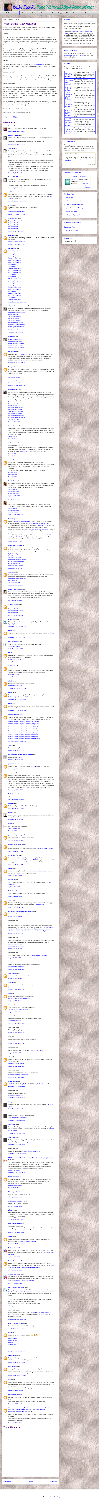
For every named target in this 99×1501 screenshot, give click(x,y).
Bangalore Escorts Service (15, 322)
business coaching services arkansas (18, 1009)
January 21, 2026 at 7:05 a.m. (16, 1423)
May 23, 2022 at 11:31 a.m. (15, 933)
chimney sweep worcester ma (16, 1041)
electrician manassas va (14, 1020)
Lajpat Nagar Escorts (14, 589)
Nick (9, 745)
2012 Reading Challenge (77, 176)
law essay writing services (24, 354)
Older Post (53, 1481)
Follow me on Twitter (29, 13)
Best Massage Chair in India (16, 659)
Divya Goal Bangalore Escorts (17, 306)
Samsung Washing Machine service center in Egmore (23, 734)
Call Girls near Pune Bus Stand (21, 521)
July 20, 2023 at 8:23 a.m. (15, 1188)
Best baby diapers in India (21, 708)
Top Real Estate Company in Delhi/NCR (23, 1280)
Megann (10, 982)
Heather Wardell (13, 135)
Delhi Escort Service (14, 891)
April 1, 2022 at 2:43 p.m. (15, 875)
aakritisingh (11, 336)
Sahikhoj (31, 817)
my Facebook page (39, 64)
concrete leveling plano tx (15, 1095)
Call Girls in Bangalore (14, 316)
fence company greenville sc (32, 1151)
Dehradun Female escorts (15, 409)
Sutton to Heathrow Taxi (15, 944)
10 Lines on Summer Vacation (18, 931)
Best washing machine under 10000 (18, 697)
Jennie (10, 126)
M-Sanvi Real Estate (14, 1248)
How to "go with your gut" (72, 215)
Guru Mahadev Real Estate (16, 1287)
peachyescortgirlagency (15, 835)
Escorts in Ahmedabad (15, 1223)
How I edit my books (70, 211)
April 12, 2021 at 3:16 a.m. (15, 496)
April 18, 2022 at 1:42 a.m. (15, 907)
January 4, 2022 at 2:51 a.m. (16, 759)
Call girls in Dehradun (14, 419)
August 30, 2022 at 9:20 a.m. (16, 1066)
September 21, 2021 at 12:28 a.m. (17, 699)
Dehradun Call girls (13, 404)
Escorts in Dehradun (13, 405)
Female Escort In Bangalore (16, 326)
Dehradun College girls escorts (16, 417)
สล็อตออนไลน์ (12, 1341)
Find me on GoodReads (81, 13)
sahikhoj (10, 812)
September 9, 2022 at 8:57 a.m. (16, 1144)
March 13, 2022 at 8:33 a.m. (16, 799)
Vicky (10, 900)
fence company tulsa (37, 1050)
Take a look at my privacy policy (74, 55)
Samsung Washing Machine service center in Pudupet (23, 733)
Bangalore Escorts (13, 223)
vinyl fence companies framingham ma (19, 998)
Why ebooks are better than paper (74, 208)
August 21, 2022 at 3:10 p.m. (16, 978)
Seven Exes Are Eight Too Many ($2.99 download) (69, 130)
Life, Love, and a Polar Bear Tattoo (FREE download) (68, 122)
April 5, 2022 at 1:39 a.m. (15, 887)
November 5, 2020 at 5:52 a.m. (16, 362)
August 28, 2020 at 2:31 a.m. (16, 244)
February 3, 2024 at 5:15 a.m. (16, 1232)
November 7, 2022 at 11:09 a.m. (17, 1172)
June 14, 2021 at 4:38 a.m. (15, 585)
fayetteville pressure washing (16, 1063)
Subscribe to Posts (69, 227)
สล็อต (10, 1337)
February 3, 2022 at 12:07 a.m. (16, 790)
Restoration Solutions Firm (16, 1261)
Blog (36, 766)
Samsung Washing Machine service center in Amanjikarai (24, 731)
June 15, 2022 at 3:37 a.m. (15, 948)
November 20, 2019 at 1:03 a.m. (17, 201)
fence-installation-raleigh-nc (16, 966)
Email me (44, 13)
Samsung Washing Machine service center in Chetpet (23, 736)
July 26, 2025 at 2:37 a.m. (15, 1306)
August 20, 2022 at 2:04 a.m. (16, 958)
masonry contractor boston (28, 1241)
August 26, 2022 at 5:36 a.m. (16, 1032)
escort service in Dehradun (15, 411)
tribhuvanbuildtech (14, 1394)
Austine (10, 1005)
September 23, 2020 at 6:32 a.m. (17, 302)
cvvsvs (10, 1379)
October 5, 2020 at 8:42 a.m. (16, 332)
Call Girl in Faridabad (14, 582)
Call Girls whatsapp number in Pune (39, 523)
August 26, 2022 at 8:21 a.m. (16, 1043)
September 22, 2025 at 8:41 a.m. (17, 1319)
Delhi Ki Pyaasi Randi (14, 251)
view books (87, 187)
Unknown (11, 235)
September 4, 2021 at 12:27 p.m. (17, 649)
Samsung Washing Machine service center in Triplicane (23, 721)
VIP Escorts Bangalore (14, 320)
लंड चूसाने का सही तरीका (14, 258)
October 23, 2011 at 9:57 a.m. (16, 131)
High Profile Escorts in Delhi (16, 343)
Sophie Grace (12, 192)
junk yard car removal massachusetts (18, 987)
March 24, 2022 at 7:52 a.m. (16, 831)
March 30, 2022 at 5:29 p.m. (16, 840)
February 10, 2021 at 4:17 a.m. (16, 385)
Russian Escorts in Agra (42, 525)
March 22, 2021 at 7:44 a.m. (16, 477)
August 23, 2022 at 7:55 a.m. (16, 1001)
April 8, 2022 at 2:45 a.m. (15, 896)
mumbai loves (12, 248)
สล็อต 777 (11, 1210)
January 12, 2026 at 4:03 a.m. (16, 1404)
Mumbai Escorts (12, 489)
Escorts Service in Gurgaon (15, 345)
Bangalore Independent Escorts (16, 221)
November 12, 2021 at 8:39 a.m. (17, 741)
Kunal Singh (12, 518)
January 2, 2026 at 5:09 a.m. (16, 1390)
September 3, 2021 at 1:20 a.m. (16, 637)
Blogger (59, 1497)
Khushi (10, 630)
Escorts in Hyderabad (14, 563)
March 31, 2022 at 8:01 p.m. (16, 864)
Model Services (12, 218)
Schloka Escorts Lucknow (16, 1201)
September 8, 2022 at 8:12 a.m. (16, 1133)
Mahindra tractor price (14, 828)
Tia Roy (20, 757)
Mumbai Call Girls (13, 491)
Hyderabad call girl (13, 554)
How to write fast (69, 197)
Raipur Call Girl (12, 580)
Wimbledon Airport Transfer (16, 946)
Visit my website (11, 13)
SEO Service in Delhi (14, 1170)
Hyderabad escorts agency (15, 565)
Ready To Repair (13, 367)
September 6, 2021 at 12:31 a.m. (17, 662)
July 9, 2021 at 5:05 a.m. (15, 600)
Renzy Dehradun (13, 389)
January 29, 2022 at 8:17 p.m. (16, 769)
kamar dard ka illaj (13, 674)
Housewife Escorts (13, 592)
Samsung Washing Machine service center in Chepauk (23, 725)
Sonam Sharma (12, 460)
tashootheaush (12, 1081)
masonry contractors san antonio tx (18, 1117)
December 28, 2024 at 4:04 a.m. (17, 1244)
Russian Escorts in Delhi (15, 341)
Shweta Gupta (12, 481)
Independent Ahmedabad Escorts (17, 578)
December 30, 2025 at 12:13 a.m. (17, 1375)
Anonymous (11, 1102)
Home (31, 1481)
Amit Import (12, 973)
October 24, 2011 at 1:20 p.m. (16, 173)
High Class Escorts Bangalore (16, 324)
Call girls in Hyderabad (15, 545)
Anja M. (10, 148)
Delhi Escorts (12, 443)
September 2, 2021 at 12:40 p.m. (17, 626)
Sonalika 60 (11, 879)
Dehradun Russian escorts (15, 407)
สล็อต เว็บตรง (12, 1345)
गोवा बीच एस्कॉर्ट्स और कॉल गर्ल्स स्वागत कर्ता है (20, 754)
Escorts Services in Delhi (15, 379)
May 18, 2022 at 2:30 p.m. (15, 916)
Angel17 (10, 1236)
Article (21, 806)
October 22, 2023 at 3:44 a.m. (16, 1219)
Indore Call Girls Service (15, 1323)
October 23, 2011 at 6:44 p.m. (16, 144)
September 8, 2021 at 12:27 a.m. (17, 688)
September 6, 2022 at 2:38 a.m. (16, 1120)
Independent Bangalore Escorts (16, 312)
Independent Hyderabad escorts (17, 559)
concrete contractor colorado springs (18, 1074)
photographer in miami (28, 1142)
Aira (9, 993)
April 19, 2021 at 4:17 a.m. (15, 514)
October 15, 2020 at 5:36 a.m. (16, 347)
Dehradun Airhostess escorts (16, 415)
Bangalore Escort (13, 612)
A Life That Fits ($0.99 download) (68, 88)
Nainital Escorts (13, 426)
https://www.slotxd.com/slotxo (16, 211)
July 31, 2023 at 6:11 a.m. (15, 1206)
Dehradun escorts (13, 402)
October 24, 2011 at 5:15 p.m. (16, 188)
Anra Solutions (12, 1366)
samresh (10, 803)
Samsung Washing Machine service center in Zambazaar (23, 723)
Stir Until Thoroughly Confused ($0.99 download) (68, 96)
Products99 (11, 619)
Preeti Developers (13, 1176)
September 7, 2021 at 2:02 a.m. (16, 677)
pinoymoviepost (12, 763)
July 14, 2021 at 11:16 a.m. (15, 615)
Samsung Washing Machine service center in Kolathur (23, 729)
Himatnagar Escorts (14, 1192)
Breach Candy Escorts (14, 493)
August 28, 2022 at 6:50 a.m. (16, 1053)
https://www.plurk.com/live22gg (17, 241)
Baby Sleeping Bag (13, 641)
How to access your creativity (73, 201)
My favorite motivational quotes (73, 204)
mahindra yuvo (40, 904)
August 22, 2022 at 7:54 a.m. (16, 989)
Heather (73, 179)
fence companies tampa (34, 1030)
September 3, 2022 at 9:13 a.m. (16, 1097)
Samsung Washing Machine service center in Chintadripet (24, 738)
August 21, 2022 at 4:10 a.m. (16, 969)
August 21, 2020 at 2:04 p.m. (16, 231)
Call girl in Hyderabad (14, 557)
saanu (10, 823)
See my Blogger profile (60, 13)
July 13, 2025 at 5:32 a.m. (15, 1283)
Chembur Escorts (13, 512)
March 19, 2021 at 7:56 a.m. (16, 456)
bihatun (10, 868)
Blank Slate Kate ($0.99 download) (68, 74)
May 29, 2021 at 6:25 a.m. (15, 541)
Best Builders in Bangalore (15, 1185)
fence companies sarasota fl (39, 955)
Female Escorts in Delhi (15, 339)
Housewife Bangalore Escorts (16, 328)
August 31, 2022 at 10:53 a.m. (16, 1077)
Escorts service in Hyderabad (16, 561)
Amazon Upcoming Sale (15, 646)
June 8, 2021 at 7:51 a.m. (15, 568)
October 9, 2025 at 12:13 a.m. (16, 1328)
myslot (10, 205)
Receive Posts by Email (71, 230)
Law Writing (12, 351)
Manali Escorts (12, 436)
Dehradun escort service (15, 413)
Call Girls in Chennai (14, 377)
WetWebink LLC (13, 855)
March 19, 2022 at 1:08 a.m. (16, 819)
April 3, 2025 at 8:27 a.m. (15, 1257)
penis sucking (12, 255)
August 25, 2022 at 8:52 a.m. (16, 1023)
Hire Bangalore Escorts (14, 330)
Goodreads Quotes (91, 164)
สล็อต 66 (10, 1343)
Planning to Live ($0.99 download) (68, 104)
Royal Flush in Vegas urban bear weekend (20, 911)
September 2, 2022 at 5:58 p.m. (16, 1086)
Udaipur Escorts (12, 472)
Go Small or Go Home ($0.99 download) (68, 113)
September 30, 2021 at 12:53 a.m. (17, 710)
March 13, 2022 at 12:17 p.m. (16, 808)
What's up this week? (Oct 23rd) (19, 23)
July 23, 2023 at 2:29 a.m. (15, 1197)
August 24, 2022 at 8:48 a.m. (16, 1012)
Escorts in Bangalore (14, 318)
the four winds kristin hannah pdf (37, 931)
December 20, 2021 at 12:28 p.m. (17, 750)
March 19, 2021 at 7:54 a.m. (16, 439)
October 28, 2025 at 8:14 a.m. (16, 1351)
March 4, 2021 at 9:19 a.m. (15, 422)
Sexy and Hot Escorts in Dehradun (38, 529)
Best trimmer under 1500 (15, 685)
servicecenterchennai (14, 714)
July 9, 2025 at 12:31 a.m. (15, 1270)
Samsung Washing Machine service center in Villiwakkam (24, 727)
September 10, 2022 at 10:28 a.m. (17, 1153)
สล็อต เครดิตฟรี (12, 1339)
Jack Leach (11, 666)
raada (10, 1332)
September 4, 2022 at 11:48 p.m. (17, 1109)
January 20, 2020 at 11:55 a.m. (16, 214)
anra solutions (12, 1355)
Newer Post (7, 1481)
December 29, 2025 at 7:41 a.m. (17, 1362)
